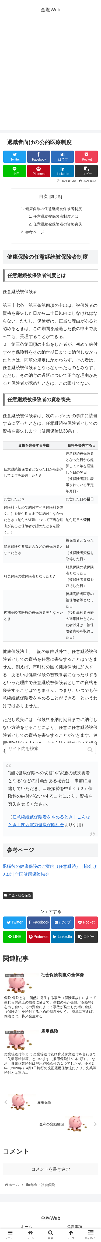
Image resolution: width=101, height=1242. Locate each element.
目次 (43, 196)
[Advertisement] (50, 79)
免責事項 (74, 1226)
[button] (90, 749)
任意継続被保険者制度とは (55, 216)
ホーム (26, 1226)
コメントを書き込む (50, 1169)
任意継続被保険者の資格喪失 (57, 224)
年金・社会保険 (19, 895)
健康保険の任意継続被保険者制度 (53, 209)
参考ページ (34, 232)
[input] (50, 748)
